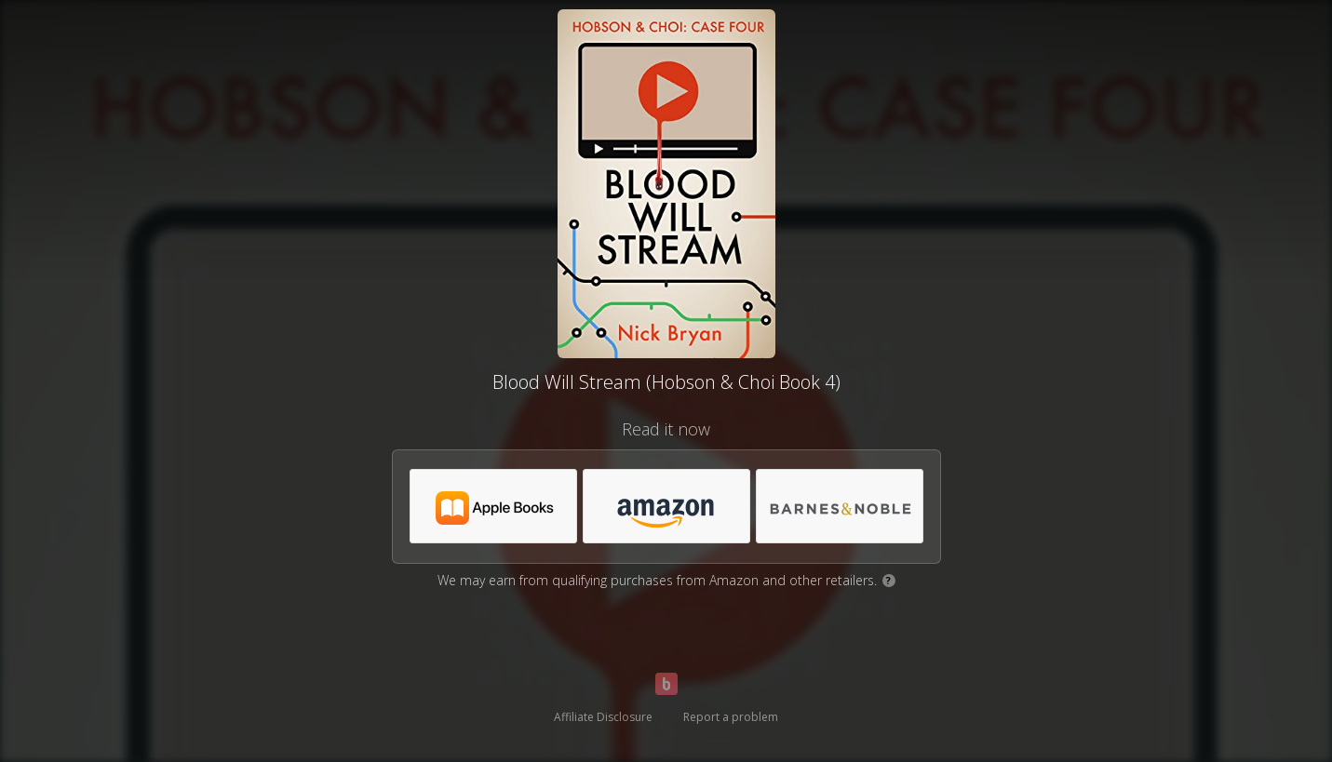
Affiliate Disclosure (603, 717)
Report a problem (730, 717)
